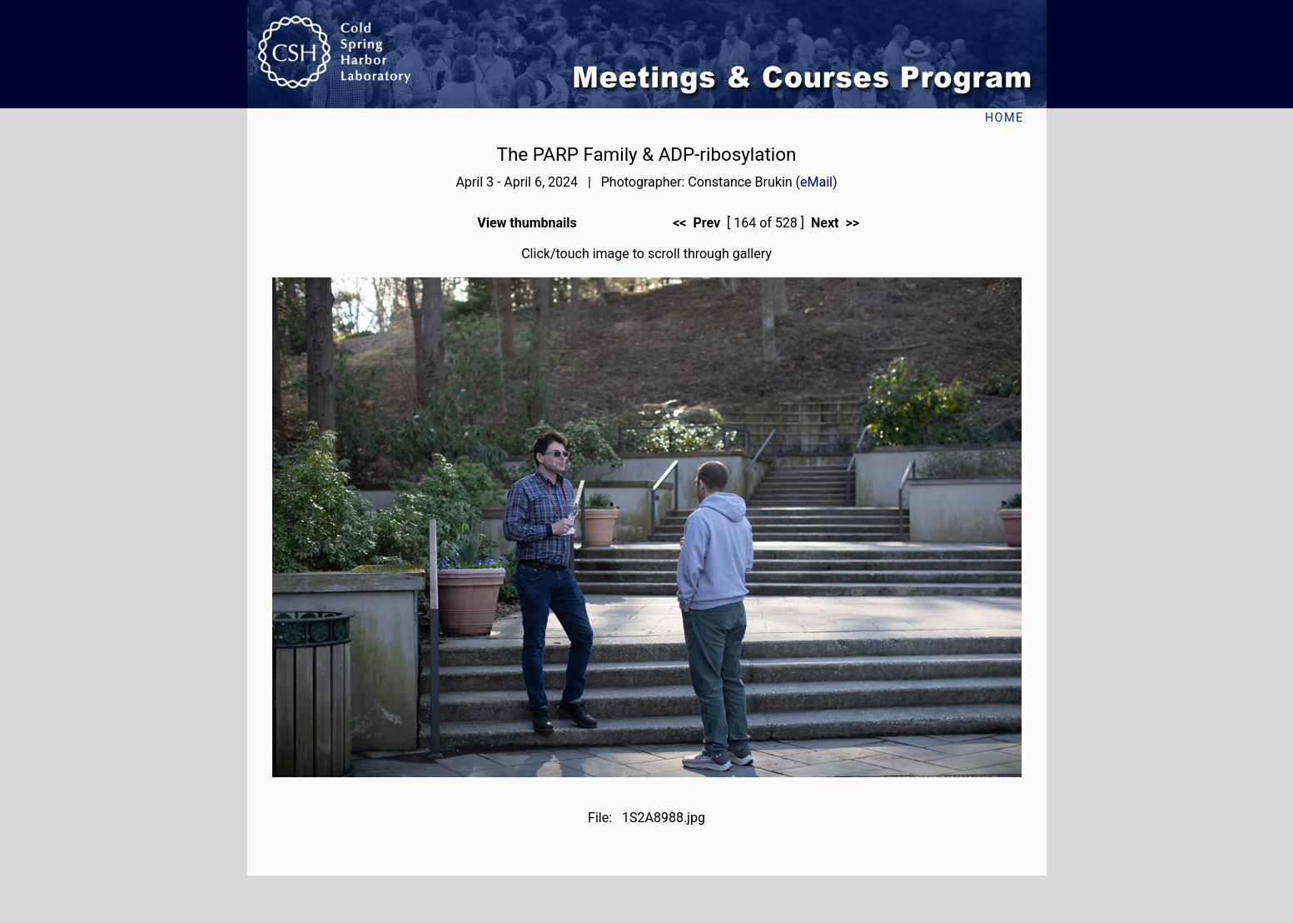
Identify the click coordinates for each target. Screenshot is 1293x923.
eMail (816, 182)
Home (1004, 118)
